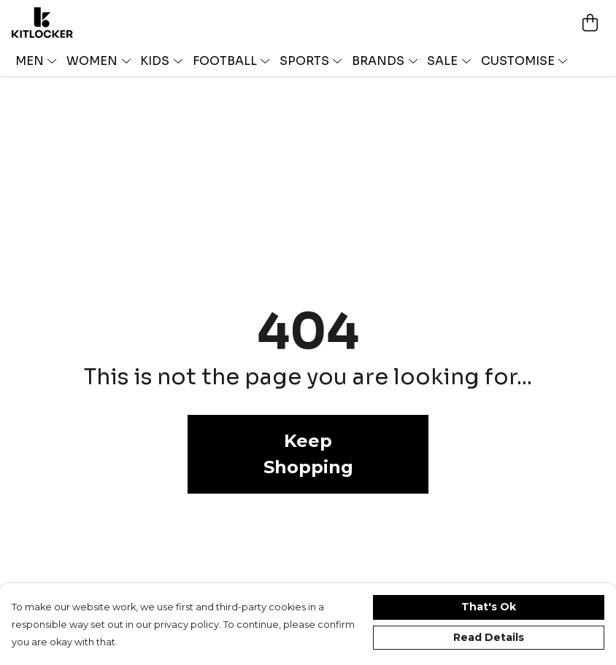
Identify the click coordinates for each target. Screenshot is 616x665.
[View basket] (589, 22)
